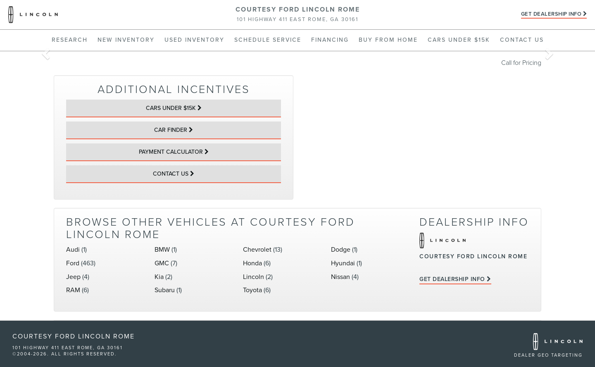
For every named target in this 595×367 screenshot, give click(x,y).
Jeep (73, 277)
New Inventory (126, 39)
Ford (72, 263)
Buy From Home (388, 39)
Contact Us (522, 39)
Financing (330, 39)
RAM (73, 290)
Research (70, 39)
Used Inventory (194, 39)
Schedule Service (267, 39)
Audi (73, 249)
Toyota (252, 290)
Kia (159, 277)
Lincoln (253, 277)
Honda (252, 263)
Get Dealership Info (551, 14)
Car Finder (170, 129)
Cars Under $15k (459, 39)
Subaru (165, 290)
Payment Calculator (171, 151)
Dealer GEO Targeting (548, 355)
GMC (162, 263)
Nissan (340, 277)
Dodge (340, 249)
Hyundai (343, 263)
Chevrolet (257, 249)
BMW (162, 249)
